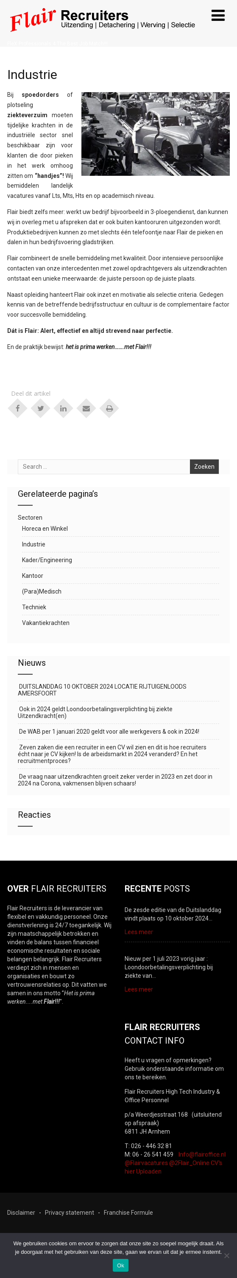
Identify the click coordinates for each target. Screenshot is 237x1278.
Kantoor (32, 575)
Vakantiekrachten (46, 622)
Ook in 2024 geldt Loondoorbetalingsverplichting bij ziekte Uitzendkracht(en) (95, 712)
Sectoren (30, 517)
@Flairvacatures (146, 1163)
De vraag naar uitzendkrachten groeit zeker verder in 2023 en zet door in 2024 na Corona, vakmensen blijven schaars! (115, 780)
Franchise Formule (128, 1212)
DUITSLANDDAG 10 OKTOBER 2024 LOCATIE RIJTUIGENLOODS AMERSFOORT (102, 690)
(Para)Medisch (41, 591)
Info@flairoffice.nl (202, 1154)
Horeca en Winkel (45, 528)
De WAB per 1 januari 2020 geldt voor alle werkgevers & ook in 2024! (108, 731)
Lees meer (139, 932)
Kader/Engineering (47, 560)
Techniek (34, 607)
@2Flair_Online (189, 1163)
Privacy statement (69, 1212)
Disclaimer (21, 1212)
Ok (120, 1265)
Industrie (33, 544)
